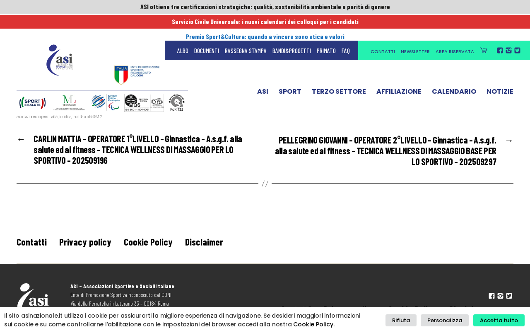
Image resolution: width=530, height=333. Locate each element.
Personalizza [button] (448, 320)
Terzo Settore (339, 67)
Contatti (383, 25)
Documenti (206, 25)
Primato (326, 25)
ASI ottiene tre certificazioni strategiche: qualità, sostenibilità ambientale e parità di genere (265, 7)
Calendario (454, 67)
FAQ (346, 25)
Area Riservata (455, 25)
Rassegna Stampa (246, 25)
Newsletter (415, 25)
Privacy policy (86, 244)
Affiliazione (399, 67)
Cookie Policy (149, 244)
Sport (290, 67)
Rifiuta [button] (408, 320)
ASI (262, 67)
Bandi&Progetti (291, 25)
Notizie (500, 67)
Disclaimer (206, 244)
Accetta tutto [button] (500, 320)
